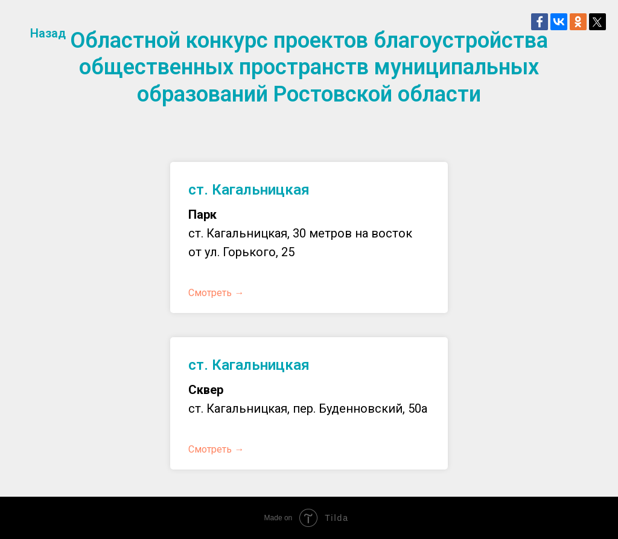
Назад (48, 33)
